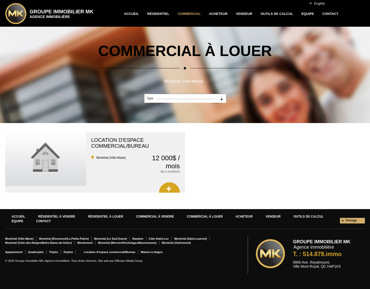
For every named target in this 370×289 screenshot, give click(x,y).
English (319, 3)
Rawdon (137, 238)
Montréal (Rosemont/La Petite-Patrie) (64, 238)
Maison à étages (152, 252)
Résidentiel (158, 14)
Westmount (85, 242)
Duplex (68, 252)
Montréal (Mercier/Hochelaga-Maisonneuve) (127, 242)
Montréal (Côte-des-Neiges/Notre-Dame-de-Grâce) (38, 242)
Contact (330, 14)
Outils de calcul (277, 14)
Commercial (189, 14)
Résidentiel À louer (105, 216)
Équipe (307, 14)
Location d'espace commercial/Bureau (120, 143)
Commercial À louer (205, 216)
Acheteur (218, 14)
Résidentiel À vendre (56, 216)
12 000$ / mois (166, 162)
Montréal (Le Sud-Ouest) (110, 238)
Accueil (131, 14)
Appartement (14, 252)
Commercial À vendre (155, 216)
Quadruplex (36, 252)
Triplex (53, 252)
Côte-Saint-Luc (159, 238)
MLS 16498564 (170, 171)
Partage (351, 220)
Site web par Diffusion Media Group (120, 260)
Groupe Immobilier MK (62, 14)
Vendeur (244, 14)
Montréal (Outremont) (176, 242)
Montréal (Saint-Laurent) (190, 238)
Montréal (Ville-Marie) (183, 81)
